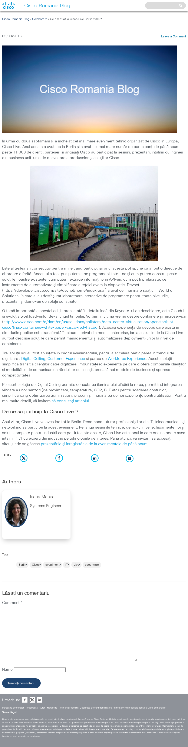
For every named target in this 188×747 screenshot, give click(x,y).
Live (76, 564)
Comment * (12, 603)
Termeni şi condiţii (68, 708)
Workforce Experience (127, 359)
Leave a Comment (173, 36)
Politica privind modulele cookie (129, 708)
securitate (92, 564)
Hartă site (52, 708)
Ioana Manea (42, 497)
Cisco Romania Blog (15, 19)
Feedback (31, 708)
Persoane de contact (13, 708)
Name (8, 670)
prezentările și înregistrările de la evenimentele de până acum (94, 444)
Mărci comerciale (156, 708)
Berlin (22, 564)
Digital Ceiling (33, 359)
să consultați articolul (70, 401)
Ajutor (42, 708)
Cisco (36, 564)
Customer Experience (66, 359)
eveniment (52, 564)
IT (66, 564)
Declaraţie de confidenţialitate (95, 708)
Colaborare (39, 19)
